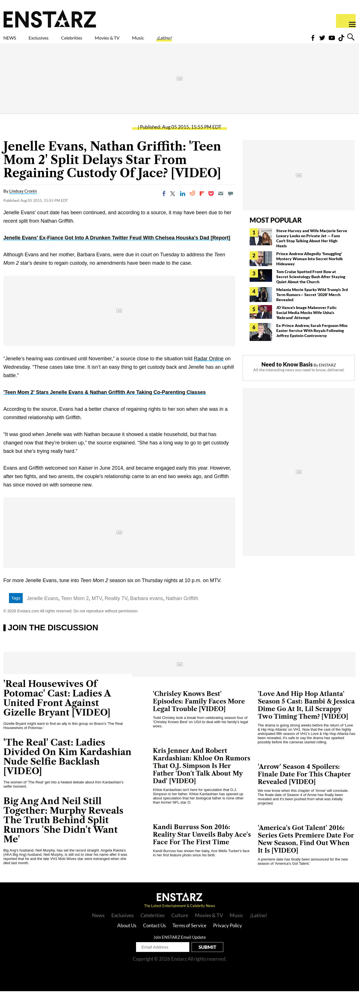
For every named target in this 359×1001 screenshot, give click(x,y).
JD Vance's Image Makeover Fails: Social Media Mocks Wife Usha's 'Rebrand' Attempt (306, 322)
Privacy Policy (227, 935)
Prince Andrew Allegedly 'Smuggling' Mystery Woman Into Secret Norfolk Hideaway (309, 268)
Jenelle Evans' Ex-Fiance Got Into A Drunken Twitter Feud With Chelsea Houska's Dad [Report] (116, 247)
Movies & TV (147, 41)
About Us (126, 935)
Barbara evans (146, 608)
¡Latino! (223, 41)
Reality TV (116, 608)
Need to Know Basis (287, 374)
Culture (179, 925)
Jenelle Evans (42, 608)
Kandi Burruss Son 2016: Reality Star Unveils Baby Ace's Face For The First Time (202, 844)
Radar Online (209, 368)
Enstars (49, 18)
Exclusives (52, 41)
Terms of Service (189, 935)
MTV (97, 608)
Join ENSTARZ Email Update (179, 946)
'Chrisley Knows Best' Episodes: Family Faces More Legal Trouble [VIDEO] (199, 711)
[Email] (220, 203)
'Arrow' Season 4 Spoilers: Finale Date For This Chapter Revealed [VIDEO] (304, 784)
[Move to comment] (230, 203)
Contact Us (154, 935)
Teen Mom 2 (75, 608)
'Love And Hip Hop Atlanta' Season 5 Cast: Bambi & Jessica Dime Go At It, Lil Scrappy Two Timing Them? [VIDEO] (306, 715)
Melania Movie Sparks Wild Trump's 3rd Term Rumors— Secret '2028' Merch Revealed (312, 304)
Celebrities (98, 41)
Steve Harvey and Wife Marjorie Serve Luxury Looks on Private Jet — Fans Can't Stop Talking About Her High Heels (311, 248)
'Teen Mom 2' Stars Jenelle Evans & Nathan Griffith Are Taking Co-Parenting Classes (104, 402)
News (98, 925)
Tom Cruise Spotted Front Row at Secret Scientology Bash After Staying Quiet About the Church (310, 286)
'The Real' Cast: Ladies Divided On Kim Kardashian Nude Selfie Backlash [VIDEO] (67, 766)
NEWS (13, 41)
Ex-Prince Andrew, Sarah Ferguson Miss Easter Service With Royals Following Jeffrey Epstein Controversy (312, 340)
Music (188, 41)
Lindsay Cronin (23, 200)
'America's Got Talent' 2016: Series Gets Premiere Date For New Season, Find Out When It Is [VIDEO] (306, 849)
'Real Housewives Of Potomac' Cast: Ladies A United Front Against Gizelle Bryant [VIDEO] (57, 708)
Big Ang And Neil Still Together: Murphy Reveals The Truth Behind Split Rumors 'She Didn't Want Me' (63, 829)
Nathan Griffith (182, 608)
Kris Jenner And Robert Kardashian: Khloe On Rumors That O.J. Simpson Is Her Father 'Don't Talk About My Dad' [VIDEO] (201, 776)
